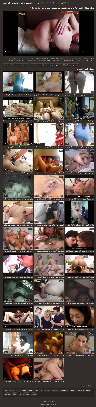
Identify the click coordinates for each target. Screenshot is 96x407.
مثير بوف (74, 65)
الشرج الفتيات (43, 65)
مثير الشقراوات (65, 65)
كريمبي (57, 65)
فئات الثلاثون (64, 3)
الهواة (50, 65)
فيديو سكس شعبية (52, 3)
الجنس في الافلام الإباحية (16, 2)
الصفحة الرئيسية (39, 3)
